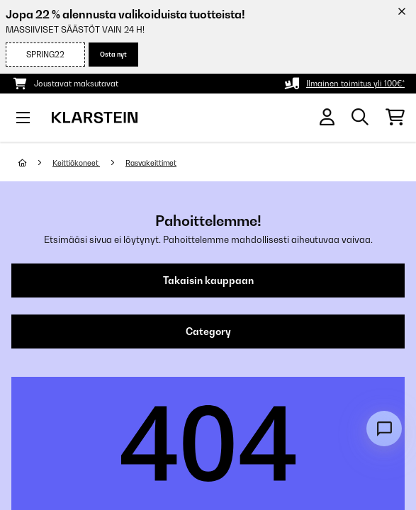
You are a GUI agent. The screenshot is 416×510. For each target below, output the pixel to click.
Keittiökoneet (76, 163)
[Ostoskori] (395, 117)
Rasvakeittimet (150, 163)
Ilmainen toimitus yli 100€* (355, 84)
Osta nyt (113, 54)
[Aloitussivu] (35, 163)
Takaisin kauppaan (208, 280)
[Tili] (327, 117)
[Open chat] (384, 428)
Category (208, 331)
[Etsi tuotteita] (360, 117)
